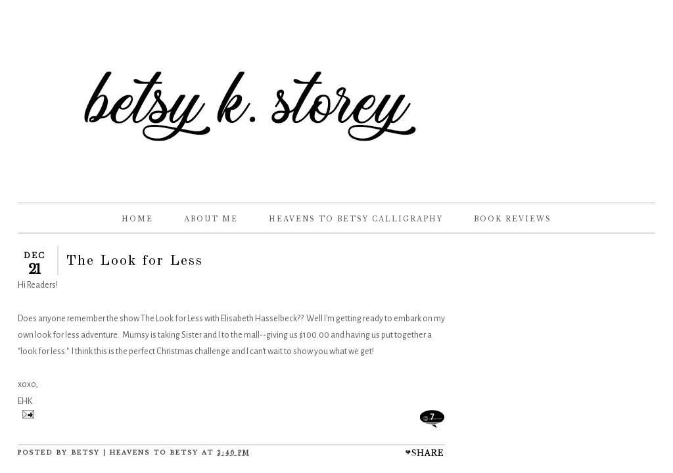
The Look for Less (134, 261)
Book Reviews (512, 219)
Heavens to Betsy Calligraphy (356, 219)
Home (137, 219)
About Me (211, 219)
